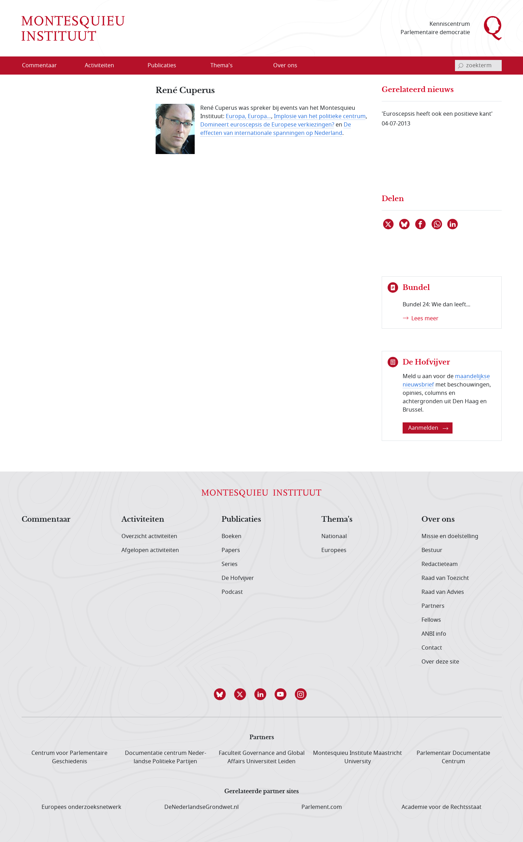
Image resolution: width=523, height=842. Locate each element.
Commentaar (46, 519)
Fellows (431, 620)
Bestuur (431, 550)
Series (230, 564)
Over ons (438, 519)
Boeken (231, 536)
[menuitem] (43, 65)
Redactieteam (439, 564)
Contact (431, 648)
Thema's (336, 519)
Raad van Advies (442, 592)
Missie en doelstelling (449, 536)
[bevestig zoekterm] (460, 65)
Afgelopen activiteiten (150, 550)
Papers (231, 550)
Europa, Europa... (248, 116)
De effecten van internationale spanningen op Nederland (275, 129)
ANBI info (433, 634)
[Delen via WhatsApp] (437, 224)
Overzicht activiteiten (149, 536)
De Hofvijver (238, 578)
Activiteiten (142, 519)
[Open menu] (121, 66)
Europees (333, 550)
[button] (221, 694)
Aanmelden (428, 428)
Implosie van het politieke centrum (320, 116)
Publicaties (241, 519)
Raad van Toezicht (445, 578)
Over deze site (440, 662)
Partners (432, 606)
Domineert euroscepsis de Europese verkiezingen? (267, 125)
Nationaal (334, 536)
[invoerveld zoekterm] (478, 65)
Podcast (232, 592)
